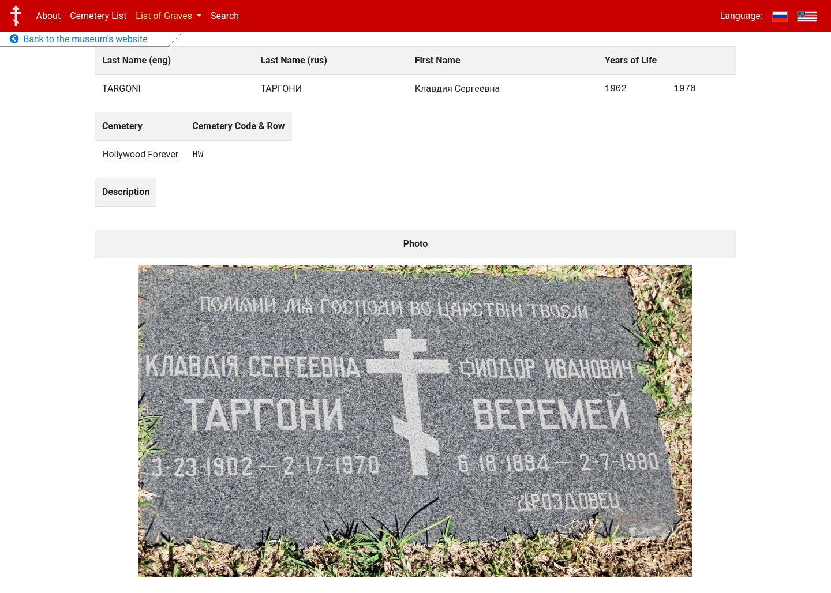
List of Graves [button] (165, 15)
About (48, 15)
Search (225, 15)
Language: (741, 15)
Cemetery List (98, 15)
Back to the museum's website (79, 38)
